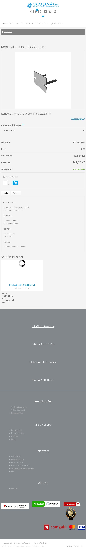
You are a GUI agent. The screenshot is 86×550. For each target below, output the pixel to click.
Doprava (14, 436)
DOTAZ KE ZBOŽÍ (12, 177)
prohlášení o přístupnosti (22, 543)
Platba (13, 439)
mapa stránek (7, 543)
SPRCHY (20, 24)
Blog (13, 471)
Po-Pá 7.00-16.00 (43, 380)
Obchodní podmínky (19, 407)
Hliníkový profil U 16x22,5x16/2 (22, 285)
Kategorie (43, 32)
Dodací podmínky (17, 433)
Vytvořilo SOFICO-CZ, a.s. (75, 546)
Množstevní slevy (17, 459)
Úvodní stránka (9, 24)
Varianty (16, 193)
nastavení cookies (40, 543)
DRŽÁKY (28, 24)
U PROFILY (37, 24)
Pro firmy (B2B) (17, 462)
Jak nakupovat (16, 430)
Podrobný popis (78, 119)
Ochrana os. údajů (18, 410)
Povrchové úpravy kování (20, 465)
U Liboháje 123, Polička (43, 362)
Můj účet (14, 488)
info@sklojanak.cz (43, 326)
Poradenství (15, 456)
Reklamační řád (17, 413)
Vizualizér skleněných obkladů (22, 468)
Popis (5, 193)
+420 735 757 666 (43, 344)
